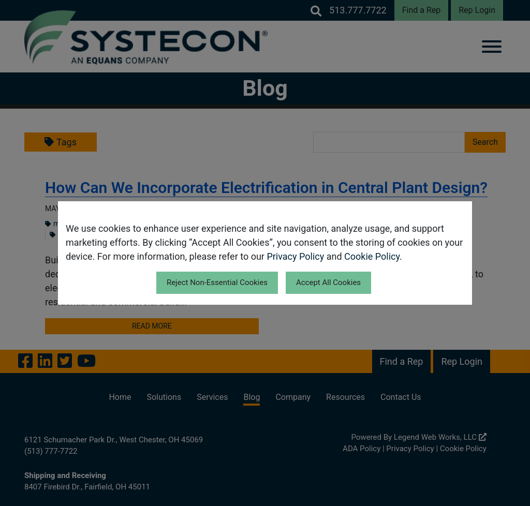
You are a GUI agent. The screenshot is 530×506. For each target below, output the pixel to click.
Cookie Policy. (373, 256)
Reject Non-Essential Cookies (217, 282)
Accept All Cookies (328, 282)
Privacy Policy (295, 256)
